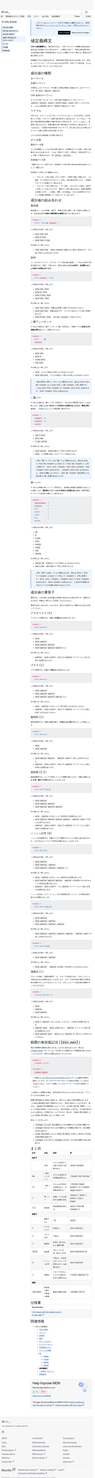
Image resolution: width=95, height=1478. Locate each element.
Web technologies (70, 1442)
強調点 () (37, 971)
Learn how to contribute (41, 1396)
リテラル (36, 110)
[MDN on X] (10, 1432)
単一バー (36, 482)
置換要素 (42, 1374)
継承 (41, 1338)
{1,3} (48, 789)
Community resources (40, 1446)
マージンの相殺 (45, 1350)
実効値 (46, 1365)
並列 (33, 257)
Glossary (66, 1458)
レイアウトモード (46, 1344)
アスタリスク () (41, 613)
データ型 (36, 140)
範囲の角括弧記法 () (9, 39)
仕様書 (5, 47)
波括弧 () (38, 772)
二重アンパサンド (41, 321)
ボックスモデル (45, 1341)
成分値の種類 (8, 27)
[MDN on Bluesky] (7, 1432)
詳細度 (41, 1335)
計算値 (46, 1359)
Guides (65, 1450)
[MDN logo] (6, 1421)
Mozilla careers (8, 1450)
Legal (60, 1470)
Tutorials (66, 1454)
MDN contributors (77, 1402)
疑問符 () (37, 717)
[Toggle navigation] (91, 12)
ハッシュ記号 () (41, 833)
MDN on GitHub (38, 1458)
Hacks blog (67, 1462)
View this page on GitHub (42, 1405)
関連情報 (6, 50)
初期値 (46, 1356)
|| (45, 418)
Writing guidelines (39, 1450)
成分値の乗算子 (9, 34)
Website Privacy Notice (27, 1470)
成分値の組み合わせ (10, 31)
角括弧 (34, 205)
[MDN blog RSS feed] (18, 1432)
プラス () (37, 665)
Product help (7, 1462)
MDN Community (38, 1442)
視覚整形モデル (45, 1347)
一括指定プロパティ (45, 409)
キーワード (37, 78)
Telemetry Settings (47, 1470)
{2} (48, 946)
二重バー (36, 397)
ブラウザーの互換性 (72, 1084)
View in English (64, 33)
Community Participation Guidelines (31, 1473)
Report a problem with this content (69, 1405)
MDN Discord (37, 1454)
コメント (42, 1332)
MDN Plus (6, 1458)
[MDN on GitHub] (3, 1432)
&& (47, 223)
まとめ (5, 43)
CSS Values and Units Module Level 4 (56, 1078)
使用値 (46, 1362)
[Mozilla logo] (8, 1469)
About (4, 1442)
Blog (3, 1446)
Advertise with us (8, 1454)
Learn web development (72, 1446)
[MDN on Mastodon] (14, 1432)
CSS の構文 (43, 1329)
